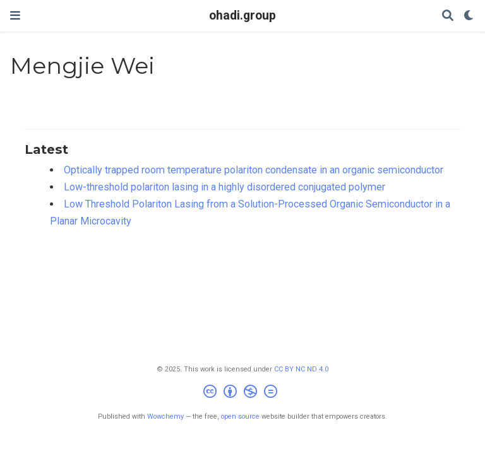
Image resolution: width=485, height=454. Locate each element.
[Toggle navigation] (15, 15)
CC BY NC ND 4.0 (301, 369)
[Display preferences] (469, 16)
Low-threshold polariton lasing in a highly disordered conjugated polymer (224, 187)
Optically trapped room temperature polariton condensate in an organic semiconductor (253, 170)
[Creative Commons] (242, 393)
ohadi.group (242, 15)
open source (240, 416)
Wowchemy (165, 416)
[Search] (447, 16)
